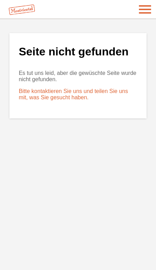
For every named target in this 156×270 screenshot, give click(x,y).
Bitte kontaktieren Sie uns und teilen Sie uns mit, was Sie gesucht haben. (73, 94)
